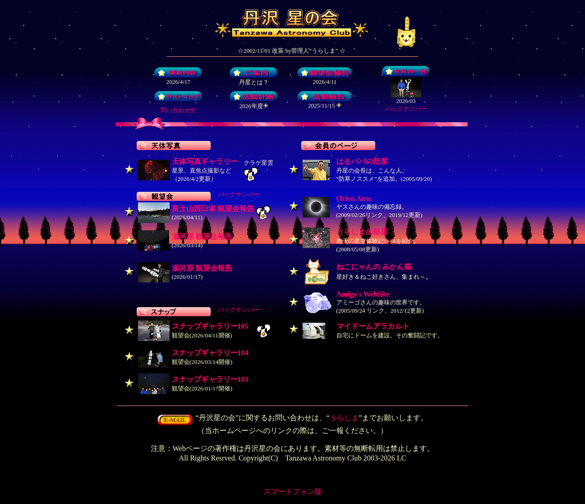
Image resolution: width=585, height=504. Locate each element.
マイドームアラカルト (373, 326)
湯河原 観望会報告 (202, 236)
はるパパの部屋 (362, 161)
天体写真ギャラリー (205, 161)
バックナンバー (406, 108)
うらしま (344, 418)
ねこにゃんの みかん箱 (373, 267)
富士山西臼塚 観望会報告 (213, 208)
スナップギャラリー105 (210, 326)
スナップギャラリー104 (210, 353)
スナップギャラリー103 (210, 379)
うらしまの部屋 (362, 232)
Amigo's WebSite (363, 294)
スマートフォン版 (292, 491)
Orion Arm (353, 198)
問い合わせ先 (178, 110)
